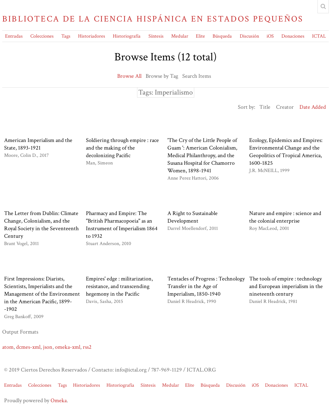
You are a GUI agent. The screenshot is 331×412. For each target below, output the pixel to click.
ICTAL (319, 36)
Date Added (312, 107)
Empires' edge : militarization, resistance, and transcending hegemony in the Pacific (119, 286)
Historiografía (127, 36)
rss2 (87, 347)
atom (8, 347)
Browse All (129, 76)
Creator (285, 107)
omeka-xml (67, 347)
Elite (200, 36)
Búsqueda (222, 36)
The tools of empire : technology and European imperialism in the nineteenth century (286, 286)
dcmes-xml (28, 347)
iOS (270, 36)
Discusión (249, 36)
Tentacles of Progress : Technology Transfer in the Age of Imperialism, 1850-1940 (206, 286)
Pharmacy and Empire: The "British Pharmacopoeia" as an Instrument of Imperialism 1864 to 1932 (122, 225)
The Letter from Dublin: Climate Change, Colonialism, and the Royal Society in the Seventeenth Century (41, 225)
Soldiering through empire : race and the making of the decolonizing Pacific (122, 148)
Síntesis (156, 36)
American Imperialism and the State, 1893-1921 (38, 144)
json (47, 347)
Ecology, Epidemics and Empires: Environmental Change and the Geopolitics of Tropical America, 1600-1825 (285, 152)
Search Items (196, 76)
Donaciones (292, 36)
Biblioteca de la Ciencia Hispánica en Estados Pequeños (153, 19)
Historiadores (91, 36)
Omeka (59, 400)
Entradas (14, 36)
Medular (179, 36)
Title (264, 107)
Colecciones (42, 36)
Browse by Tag (162, 76)
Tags (65, 36)
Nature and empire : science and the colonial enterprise (285, 217)
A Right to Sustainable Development (192, 217)
